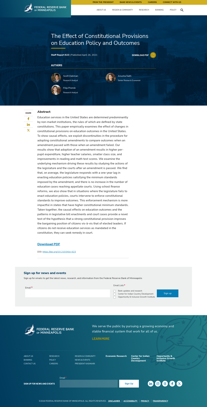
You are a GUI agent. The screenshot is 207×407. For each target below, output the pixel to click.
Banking (159, 10)
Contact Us (30, 363)
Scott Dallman (70, 76)
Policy (173, 10)
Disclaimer (114, 401)
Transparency (160, 401)
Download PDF (48, 244)
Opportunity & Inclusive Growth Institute (136, 297)
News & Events (82, 360)
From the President (103, 2)
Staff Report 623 (60, 55)
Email (28, 288)
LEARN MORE (100, 338)
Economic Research (116, 356)
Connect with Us (172, 2)
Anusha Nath (124, 76)
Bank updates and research (130, 290)
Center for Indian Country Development (135, 293)
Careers (152, 2)
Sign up (167, 293)
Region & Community (122, 10)
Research (144, 10)
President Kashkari (85, 363)
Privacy (145, 401)
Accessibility (130, 401)
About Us (101, 10)
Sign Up (129, 383)
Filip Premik (69, 88)
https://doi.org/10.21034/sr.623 (59, 251)
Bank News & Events (131, 2)
